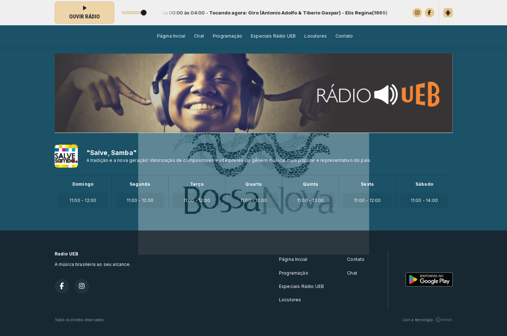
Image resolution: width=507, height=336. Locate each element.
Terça (197, 184)
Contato (344, 36)
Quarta (253, 184)
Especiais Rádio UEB (273, 36)
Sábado (424, 184)
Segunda (140, 184)
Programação (227, 36)
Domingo (82, 184)
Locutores (315, 36)
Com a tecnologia (427, 319)
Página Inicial (171, 36)
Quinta (310, 184)
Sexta (367, 184)
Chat (199, 36)
